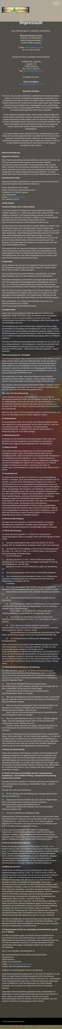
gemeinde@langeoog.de (33, 71)
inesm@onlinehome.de (16, 197)
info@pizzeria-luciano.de (34, 47)
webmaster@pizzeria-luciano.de (31, 84)
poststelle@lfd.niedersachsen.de (20, 964)
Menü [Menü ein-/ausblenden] (56, 3)
